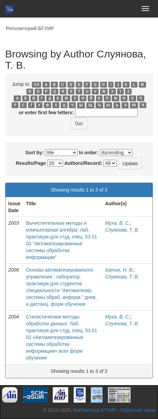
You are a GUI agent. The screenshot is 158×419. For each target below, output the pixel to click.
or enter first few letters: (46, 112)
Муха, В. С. (117, 223)
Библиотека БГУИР (94, 410)
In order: (88, 152)
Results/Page (31, 163)
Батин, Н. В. (119, 270)
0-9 (36, 84)
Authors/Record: (83, 163)
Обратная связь (138, 410)
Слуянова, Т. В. (122, 230)
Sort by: (34, 152)
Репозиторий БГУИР (30, 28)
